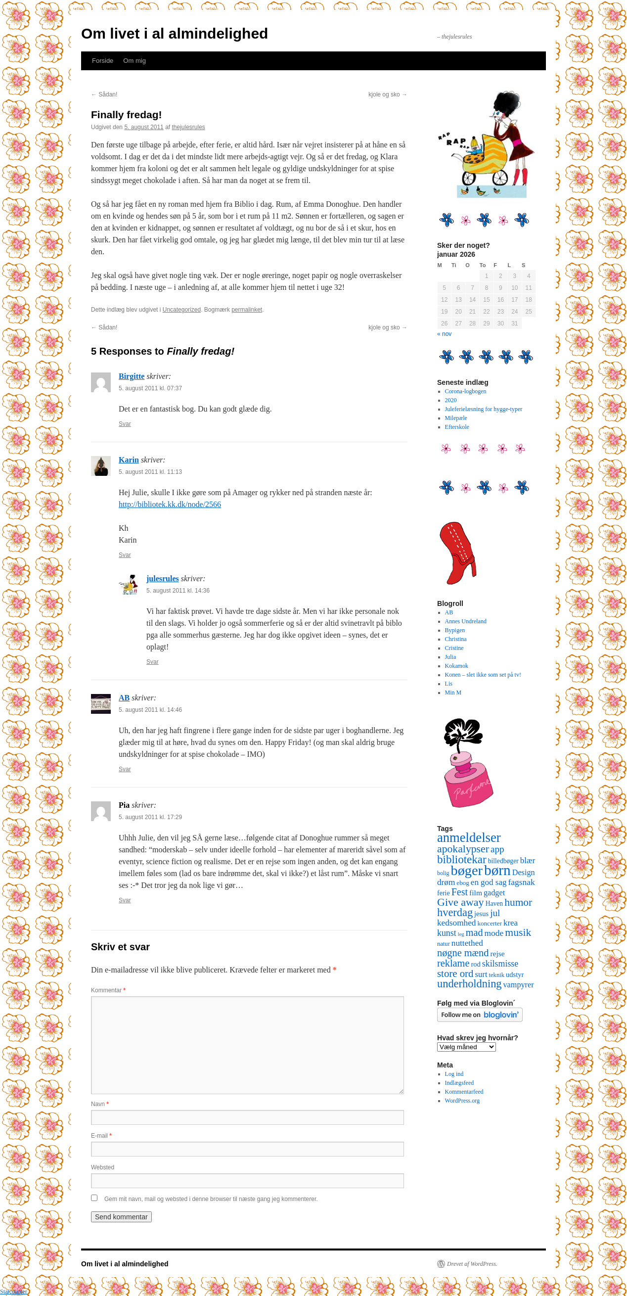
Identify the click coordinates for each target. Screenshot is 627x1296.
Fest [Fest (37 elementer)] (459, 891)
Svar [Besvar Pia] (125, 900)
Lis (448, 683)
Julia (450, 656)
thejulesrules (188, 127)
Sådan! (104, 94)
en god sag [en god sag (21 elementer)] (489, 882)
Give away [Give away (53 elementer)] (460, 902)
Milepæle (456, 418)
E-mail (101, 1135)
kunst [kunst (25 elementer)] (446, 933)
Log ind (454, 1073)
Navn (100, 1104)
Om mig (134, 60)
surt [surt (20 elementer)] (481, 974)
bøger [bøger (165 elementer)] (467, 870)
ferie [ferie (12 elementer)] (443, 893)
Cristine (454, 648)
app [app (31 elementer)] (497, 849)
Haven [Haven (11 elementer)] (494, 903)
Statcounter (13, 1291)
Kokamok (456, 665)
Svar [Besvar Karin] (125, 555)
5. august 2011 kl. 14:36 (178, 590)
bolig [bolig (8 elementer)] (443, 873)
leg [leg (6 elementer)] (461, 934)
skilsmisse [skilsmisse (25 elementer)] (500, 964)
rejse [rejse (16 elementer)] (497, 953)
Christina (456, 639)
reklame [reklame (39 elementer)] (453, 963)
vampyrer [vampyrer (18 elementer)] (518, 984)
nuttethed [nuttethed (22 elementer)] (467, 943)
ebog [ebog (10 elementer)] (462, 882)
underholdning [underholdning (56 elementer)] (469, 983)
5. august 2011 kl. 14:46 (150, 709)
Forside (102, 60)
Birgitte (131, 376)
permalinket (246, 309)
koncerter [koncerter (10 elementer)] (489, 923)
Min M (453, 692)
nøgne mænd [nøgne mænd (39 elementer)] (463, 952)
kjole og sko (387, 94)
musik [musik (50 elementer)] (518, 932)
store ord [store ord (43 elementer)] (455, 973)
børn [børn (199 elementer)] (497, 870)
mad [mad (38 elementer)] (474, 932)
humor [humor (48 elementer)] (518, 902)
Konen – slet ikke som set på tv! (483, 674)
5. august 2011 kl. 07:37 (150, 388)
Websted (102, 1167)
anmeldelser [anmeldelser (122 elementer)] (469, 837)
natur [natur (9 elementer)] (443, 943)
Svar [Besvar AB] (125, 769)
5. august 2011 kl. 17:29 (150, 817)
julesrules (162, 578)
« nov (444, 333)
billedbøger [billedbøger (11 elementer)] (503, 861)
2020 (451, 400)
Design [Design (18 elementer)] (523, 872)
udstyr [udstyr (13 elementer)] (515, 974)
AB (124, 698)
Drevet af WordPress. (472, 1263)
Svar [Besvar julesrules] (152, 661)
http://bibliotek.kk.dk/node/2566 (170, 504)
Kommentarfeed (464, 1091)
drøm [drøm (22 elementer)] (446, 882)
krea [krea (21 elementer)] (510, 922)
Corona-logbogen (466, 391)
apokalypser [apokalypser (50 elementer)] (463, 849)
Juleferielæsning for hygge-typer (484, 409)
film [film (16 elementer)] (475, 892)
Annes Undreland (466, 621)
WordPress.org (462, 1100)
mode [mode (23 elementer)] (494, 933)
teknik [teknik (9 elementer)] (496, 975)
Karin (129, 460)
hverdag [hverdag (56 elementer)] (455, 912)
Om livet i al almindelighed (174, 33)
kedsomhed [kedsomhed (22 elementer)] (456, 922)
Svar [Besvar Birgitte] (125, 423)
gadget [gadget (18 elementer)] (494, 892)
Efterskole (457, 426)
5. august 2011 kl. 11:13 (150, 471)
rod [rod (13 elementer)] (475, 964)
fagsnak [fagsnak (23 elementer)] (521, 882)
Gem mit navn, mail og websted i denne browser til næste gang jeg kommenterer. (211, 1199)
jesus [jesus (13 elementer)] (481, 914)
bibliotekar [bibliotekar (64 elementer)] (462, 859)
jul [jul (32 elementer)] (495, 913)
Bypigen (455, 630)
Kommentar (108, 990)
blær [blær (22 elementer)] (528, 860)
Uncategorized (182, 309)
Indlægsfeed (459, 1082)
